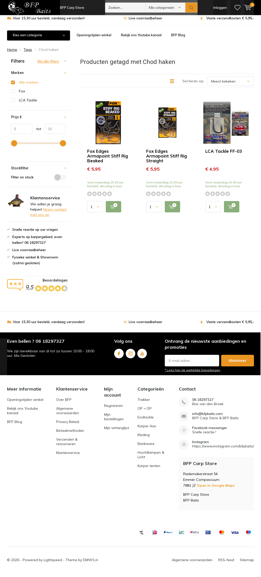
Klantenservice (68, 456)
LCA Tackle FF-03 (223, 155)
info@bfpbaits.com (207, 417)
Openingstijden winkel (94, 39)
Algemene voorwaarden (67, 414)
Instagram (130, 356)
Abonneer (238, 364)
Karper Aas (147, 430)
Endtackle (146, 421)
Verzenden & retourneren (67, 445)
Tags (28, 53)
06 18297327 (202, 403)
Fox (22, 95)
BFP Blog (178, 39)
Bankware (146, 447)
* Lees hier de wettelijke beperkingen (192, 373)
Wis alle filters (48, 65)
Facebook (119, 356)
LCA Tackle (28, 104)
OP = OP (145, 412)
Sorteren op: (193, 85)
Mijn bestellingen (114, 420)
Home (12, 53)
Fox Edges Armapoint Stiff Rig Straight (166, 159)
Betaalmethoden (70, 434)
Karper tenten (149, 469)
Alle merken (28, 86)
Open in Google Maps (216, 489)
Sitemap (247, 563)
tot (36, 132)
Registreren (113, 409)
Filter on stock (38, 180)
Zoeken (191, 8)
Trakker (144, 403)
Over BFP (64, 403)
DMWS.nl (90, 563)
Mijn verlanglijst (116, 431)
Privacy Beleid (67, 425)
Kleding (144, 438)
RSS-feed (226, 563)
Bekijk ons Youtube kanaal (141, 39)
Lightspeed (53, 563)
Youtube (142, 356)
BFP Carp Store (72, 8)
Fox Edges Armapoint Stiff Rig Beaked (107, 159)
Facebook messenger (209, 432)
